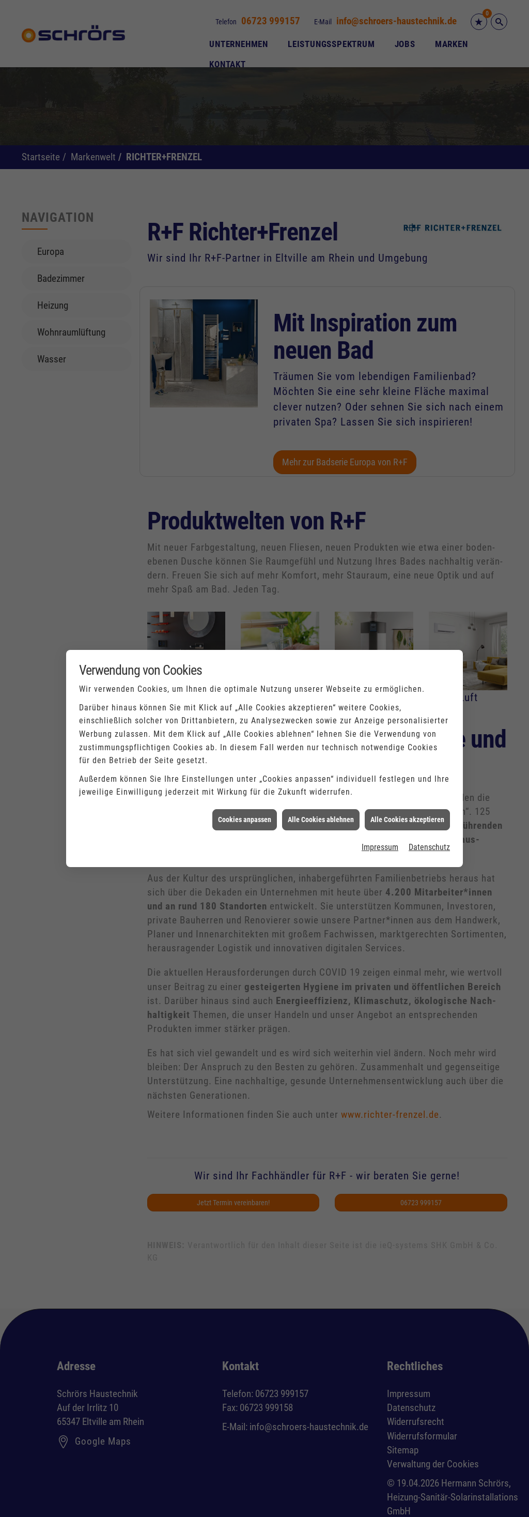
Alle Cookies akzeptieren (407, 797)
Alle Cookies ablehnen (321, 797)
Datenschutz (429, 825)
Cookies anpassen (244, 797)
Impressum (380, 825)
